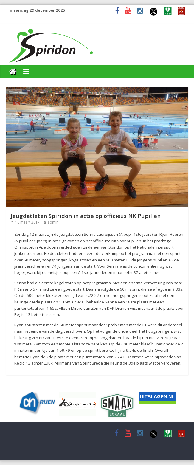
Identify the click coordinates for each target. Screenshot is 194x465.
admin (53, 222)
